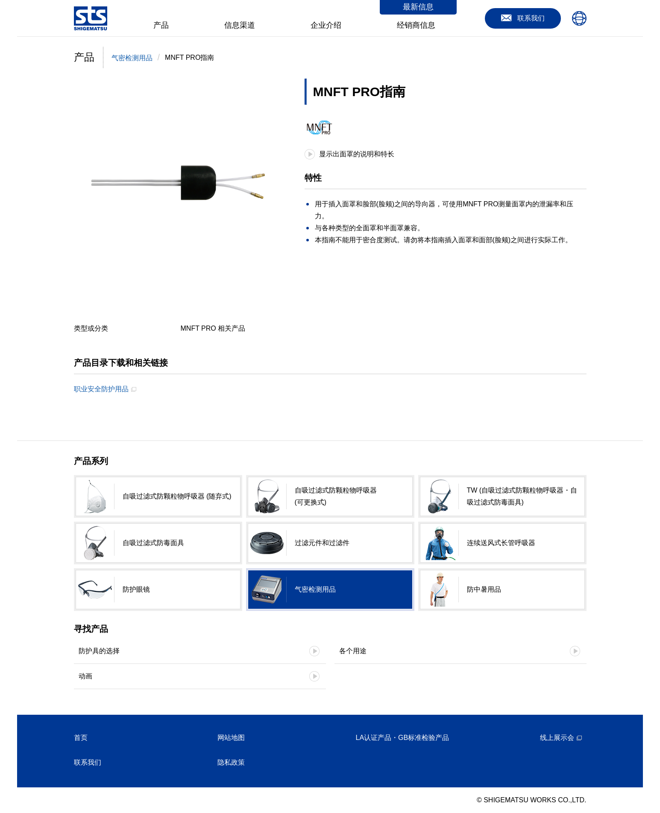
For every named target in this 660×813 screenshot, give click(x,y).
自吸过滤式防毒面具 (153, 542)
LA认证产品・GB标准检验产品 (402, 737)
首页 (81, 737)
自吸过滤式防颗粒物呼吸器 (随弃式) (177, 496)
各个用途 (353, 651)
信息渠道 (239, 25)
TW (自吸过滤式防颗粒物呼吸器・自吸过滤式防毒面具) (522, 496)
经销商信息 (416, 25)
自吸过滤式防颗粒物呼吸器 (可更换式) (336, 496)
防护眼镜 (136, 589)
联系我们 (87, 762)
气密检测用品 (132, 58)
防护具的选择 (99, 651)
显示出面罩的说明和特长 (356, 154)
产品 (161, 25)
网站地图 (231, 737)
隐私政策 (231, 762)
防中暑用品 (484, 589)
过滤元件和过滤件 (322, 542)
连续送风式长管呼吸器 (501, 542)
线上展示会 (557, 737)
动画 (85, 676)
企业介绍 (326, 25)
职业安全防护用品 (101, 389)
